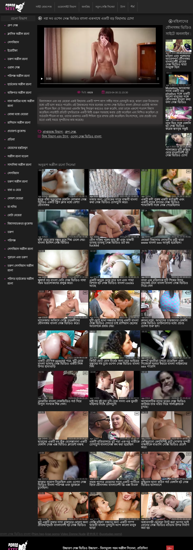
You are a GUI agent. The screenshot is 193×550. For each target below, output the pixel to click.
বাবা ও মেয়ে (14, 189)
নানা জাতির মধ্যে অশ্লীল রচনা (20, 103)
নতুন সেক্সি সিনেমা (105, 6)
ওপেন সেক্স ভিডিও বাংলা (86, 136)
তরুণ (10, 232)
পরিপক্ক (11, 240)
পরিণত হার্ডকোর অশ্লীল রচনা (20, 281)
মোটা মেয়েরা (14, 215)
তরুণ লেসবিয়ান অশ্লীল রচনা (20, 268)
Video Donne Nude (73, 534)
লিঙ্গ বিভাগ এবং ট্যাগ (55, 136)
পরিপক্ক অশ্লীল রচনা (18, 75)
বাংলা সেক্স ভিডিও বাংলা (15, 534)
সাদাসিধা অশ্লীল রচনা (19, 164)
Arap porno (52, 534)
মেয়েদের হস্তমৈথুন (17, 147)
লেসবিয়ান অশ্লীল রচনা (20, 248)
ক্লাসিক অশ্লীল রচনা (18, 33)
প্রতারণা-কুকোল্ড (16, 131)
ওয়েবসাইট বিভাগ (67, 6)
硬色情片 (93, 534)
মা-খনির (11, 206)
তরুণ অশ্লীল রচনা (17, 59)
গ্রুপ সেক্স (12, 25)
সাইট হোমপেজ (44, 6)
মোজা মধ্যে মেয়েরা (17, 114)
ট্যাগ (122, 6)
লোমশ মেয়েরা (15, 198)
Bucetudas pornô (110, 534)
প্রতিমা (11, 139)
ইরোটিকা (12, 50)
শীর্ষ (132, 6)
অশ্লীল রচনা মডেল (17, 156)
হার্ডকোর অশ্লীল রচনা (19, 84)
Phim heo (38, 534)
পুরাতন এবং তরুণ (17, 257)
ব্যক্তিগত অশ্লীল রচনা (19, 92)
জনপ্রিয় (86, 6)
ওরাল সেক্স (13, 67)
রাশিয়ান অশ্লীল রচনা (18, 122)
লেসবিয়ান (13, 42)
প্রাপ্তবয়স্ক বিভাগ (53, 131)
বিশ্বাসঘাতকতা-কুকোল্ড (20, 223)
